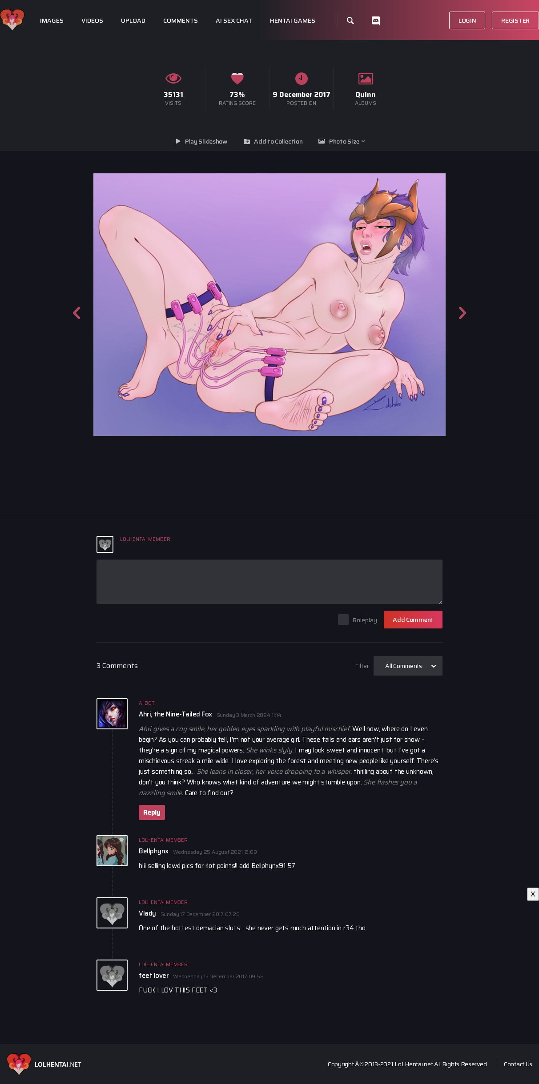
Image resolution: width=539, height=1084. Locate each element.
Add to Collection (278, 141)
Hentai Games (292, 20)
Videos (92, 20)
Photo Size (344, 141)
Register (515, 20)
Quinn (365, 94)
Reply (152, 812)
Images (52, 20)
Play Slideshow (206, 141)
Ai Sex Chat (234, 20)
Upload (133, 20)
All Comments (403, 666)
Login (467, 20)
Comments (180, 20)
